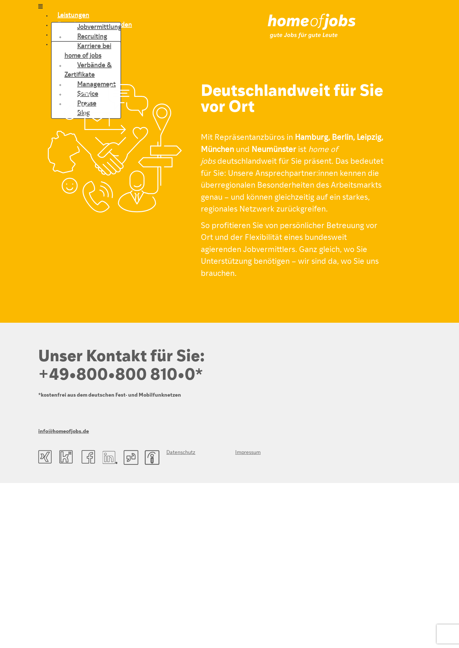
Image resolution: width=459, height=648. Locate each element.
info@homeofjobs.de (63, 431)
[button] (153, 7)
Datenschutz (180, 452)
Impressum (248, 452)
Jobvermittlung (99, 27)
